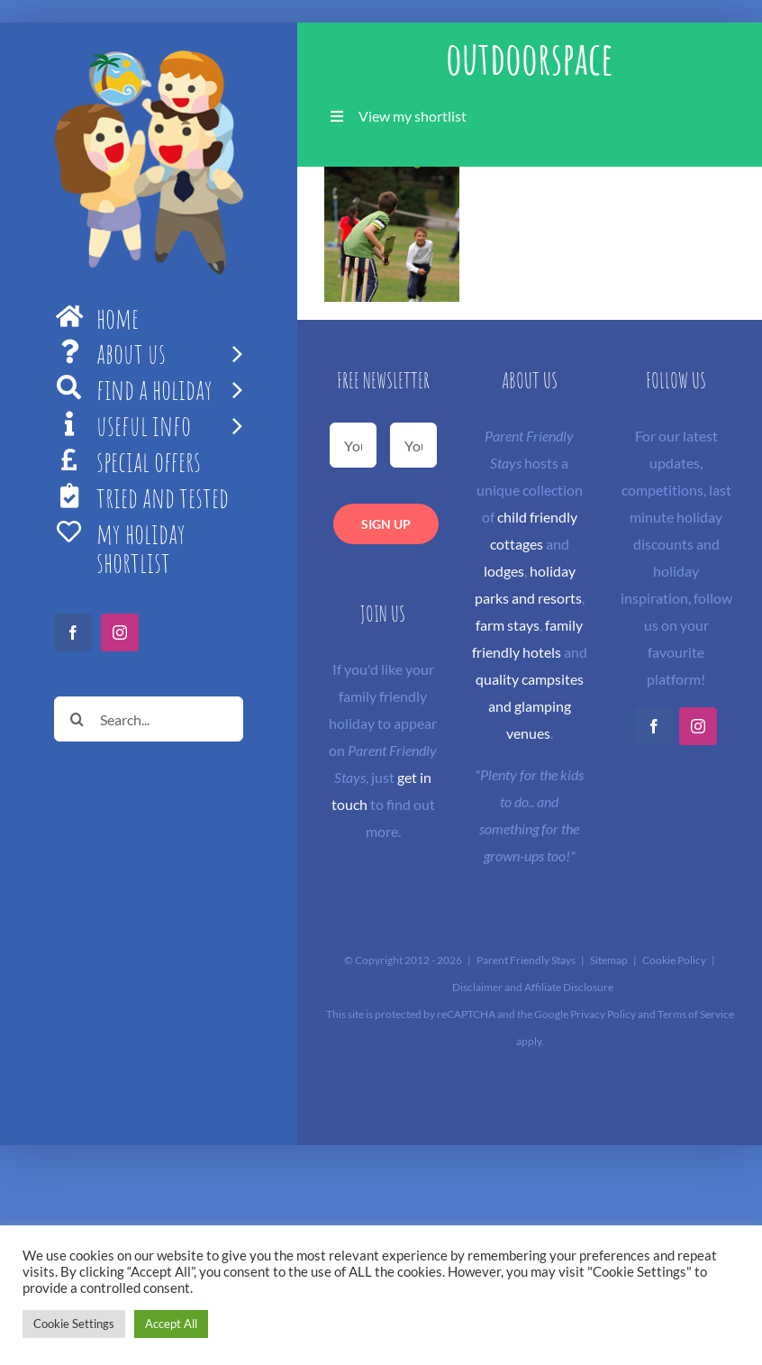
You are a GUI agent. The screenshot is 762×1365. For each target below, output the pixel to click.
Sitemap (609, 960)
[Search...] (148, 719)
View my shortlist (412, 115)
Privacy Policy (603, 1014)
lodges (504, 570)
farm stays (508, 624)
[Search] (76, 719)
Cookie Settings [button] (73, 1323)
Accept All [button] (171, 1323)
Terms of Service (696, 1014)
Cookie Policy (674, 960)
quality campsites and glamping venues (530, 706)
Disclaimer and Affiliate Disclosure (532, 987)
